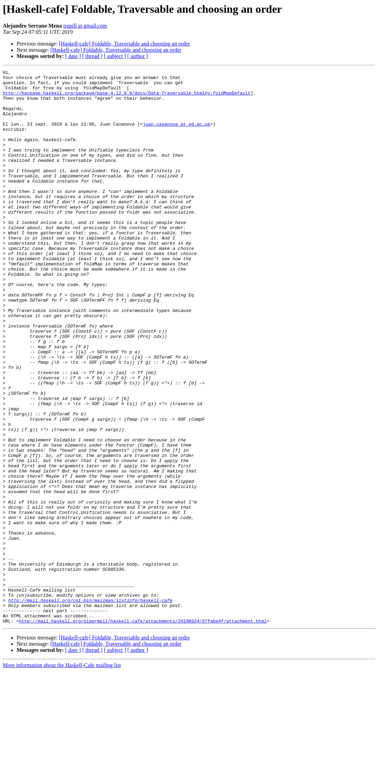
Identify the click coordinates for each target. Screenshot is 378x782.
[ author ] (137, 56)
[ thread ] (92, 56)
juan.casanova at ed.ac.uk (176, 135)
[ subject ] (115, 56)
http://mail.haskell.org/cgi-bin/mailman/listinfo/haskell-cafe (90, 707)
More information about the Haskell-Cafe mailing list (62, 776)
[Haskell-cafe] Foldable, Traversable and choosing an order (124, 44)
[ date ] (73, 56)
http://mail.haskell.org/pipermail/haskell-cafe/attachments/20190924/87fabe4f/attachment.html (143, 732)
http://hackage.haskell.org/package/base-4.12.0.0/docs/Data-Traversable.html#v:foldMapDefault (127, 98)
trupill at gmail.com (85, 26)
